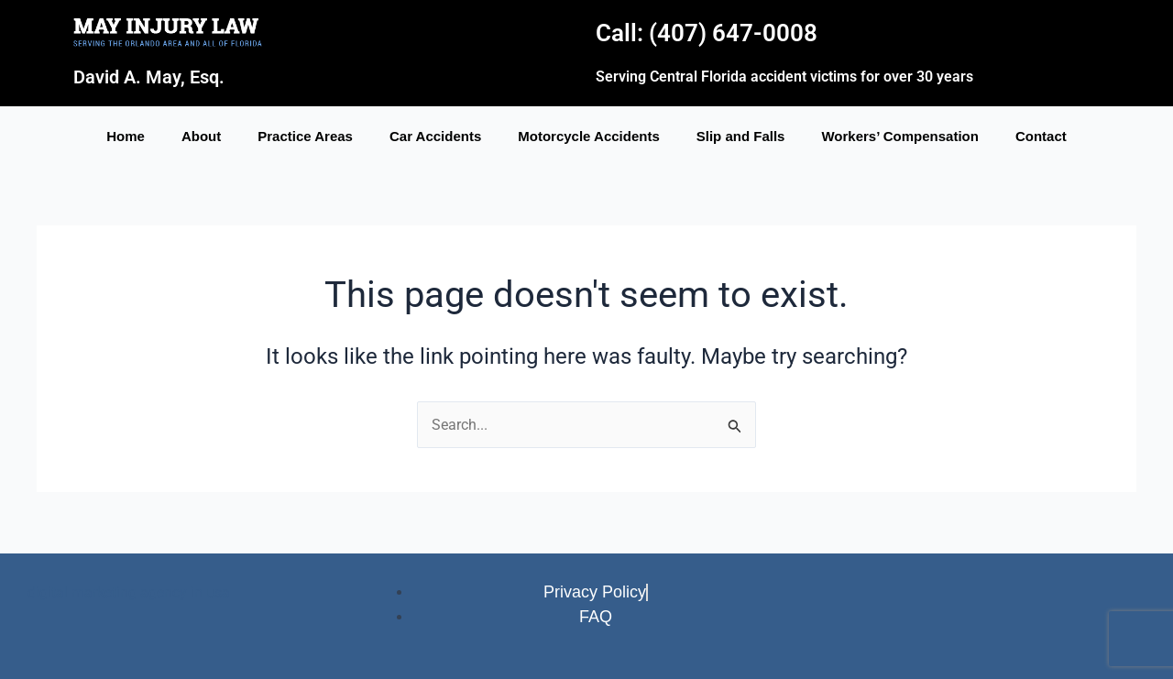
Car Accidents (435, 136)
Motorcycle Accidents (589, 136)
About (201, 136)
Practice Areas (305, 136)
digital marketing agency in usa (128, 590)
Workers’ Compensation (899, 136)
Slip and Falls (740, 136)
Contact (1041, 136)
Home (125, 136)
